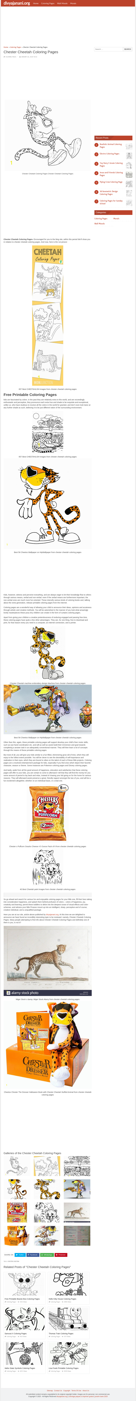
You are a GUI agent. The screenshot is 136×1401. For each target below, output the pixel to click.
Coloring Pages (47, 3)
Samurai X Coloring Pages (16, 1334)
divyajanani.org (17, 3)
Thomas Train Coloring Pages (61, 1334)
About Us (85, 1391)
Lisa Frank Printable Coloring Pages (63, 1368)
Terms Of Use (76, 1391)
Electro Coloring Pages (109, 154)
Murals (73, 3)
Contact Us (58, 1391)
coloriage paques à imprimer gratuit (81, 1396)
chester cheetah (13, 1261)
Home (36, 3)
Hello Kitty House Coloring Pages (62, 1299)
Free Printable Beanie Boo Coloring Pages (22, 1299)
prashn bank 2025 (101, 1396)
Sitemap (50, 1391)
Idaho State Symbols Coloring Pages (20, 1368)
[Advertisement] (68, 27)
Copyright (66, 1391)
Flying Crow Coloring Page (111, 182)
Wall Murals (62, 3)
